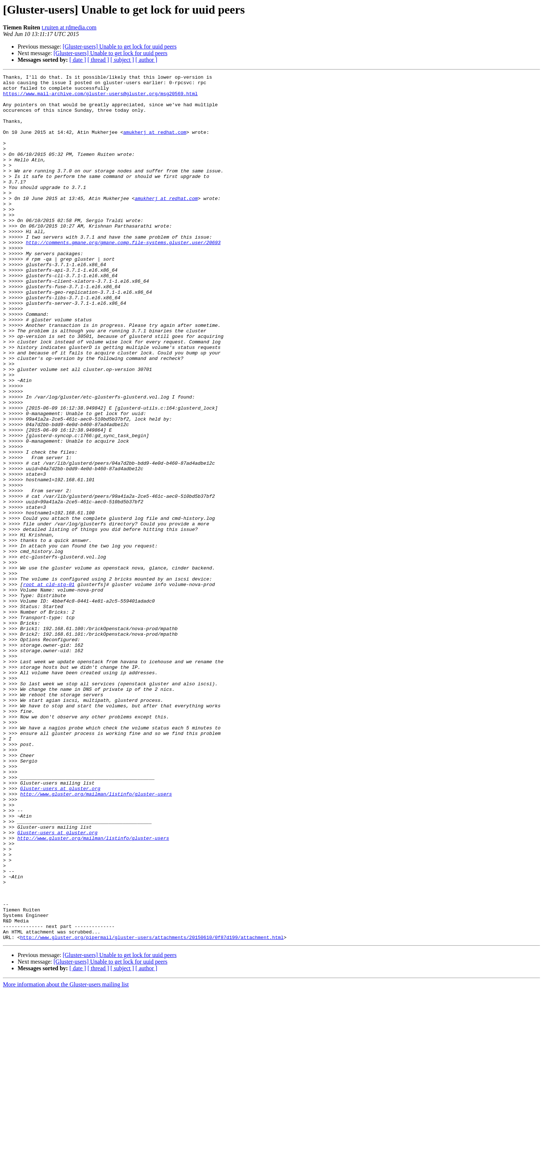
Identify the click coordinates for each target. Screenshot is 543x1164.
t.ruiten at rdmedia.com (68, 27)
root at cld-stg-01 (49, 686)
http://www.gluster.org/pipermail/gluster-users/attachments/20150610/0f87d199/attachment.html (152, 1110)
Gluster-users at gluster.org (60, 931)
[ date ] (77, 60)
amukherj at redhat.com (155, 144)
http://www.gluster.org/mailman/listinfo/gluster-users (96, 938)
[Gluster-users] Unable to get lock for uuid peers (120, 46)
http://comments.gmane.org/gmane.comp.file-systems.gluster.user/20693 (123, 276)
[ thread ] (98, 60)
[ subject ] (122, 60)
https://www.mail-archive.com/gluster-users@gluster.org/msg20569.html (100, 97)
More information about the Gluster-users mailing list (66, 1157)
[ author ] (146, 60)
